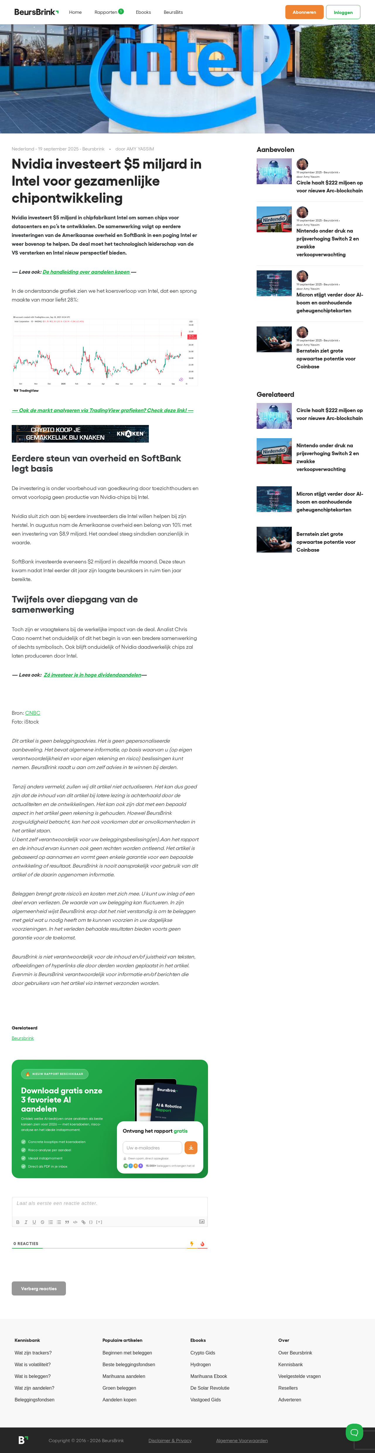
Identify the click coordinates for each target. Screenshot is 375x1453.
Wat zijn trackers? (33, 1352)
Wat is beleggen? (33, 1376)
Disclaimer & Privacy (170, 1440)
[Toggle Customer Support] (354, 1432)
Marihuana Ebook (208, 1376)
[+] (99, 1222)
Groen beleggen (119, 1388)
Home (75, 12)
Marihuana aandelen (124, 1376)
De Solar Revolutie (209, 1388)
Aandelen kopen (120, 1399)
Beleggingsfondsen (34, 1399)
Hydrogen (200, 1364)
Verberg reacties (39, 1288)
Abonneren (304, 12)
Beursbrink (23, 1038)
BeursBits (173, 12)
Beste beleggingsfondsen (129, 1364)
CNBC (32, 713)
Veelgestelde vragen (299, 1376)
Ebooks (143, 12)
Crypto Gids (202, 1352)
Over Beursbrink (295, 1352)
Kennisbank (290, 1364)
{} (91, 1222)
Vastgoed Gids (205, 1399)
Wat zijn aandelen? (34, 1388)
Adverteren (289, 1399)
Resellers (288, 1388)
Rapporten (106, 12)
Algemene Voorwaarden (242, 1440)
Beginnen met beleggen (127, 1352)
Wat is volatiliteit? (33, 1364)
